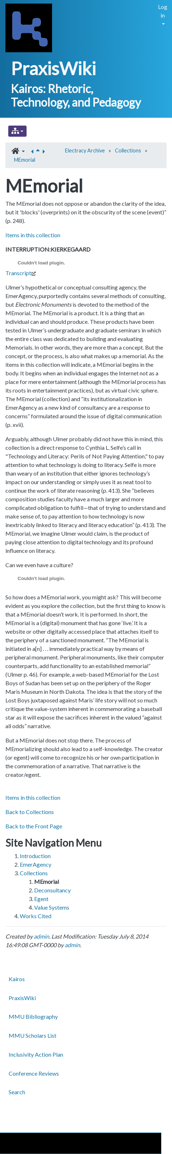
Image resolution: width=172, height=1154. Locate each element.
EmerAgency (35, 864)
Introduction (35, 855)
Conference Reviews (34, 1073)
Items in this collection (32, 235)
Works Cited (35, 915)
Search (17, 1092)
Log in (162, 11)
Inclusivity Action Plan (36, 1054)
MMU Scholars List (32, 1035)
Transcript (18, 272)
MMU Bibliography (33, 1016)
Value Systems (51, 907)
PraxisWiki (53, 68)
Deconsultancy (52, 890)
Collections (128, 150)
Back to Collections (29, 811)
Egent (41, 898)
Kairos (17, 978)
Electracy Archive (85, 150)
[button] (18, 151)
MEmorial (24, 160)
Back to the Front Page (33, 826)
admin (41, 936)
